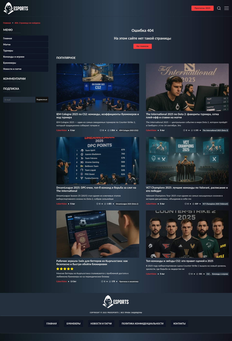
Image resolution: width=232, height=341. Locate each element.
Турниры (8, 50)
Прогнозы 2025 (202, 8)
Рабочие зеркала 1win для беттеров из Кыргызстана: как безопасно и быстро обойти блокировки (92, 262)
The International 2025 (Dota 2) (215, 130)
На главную (143, 46)
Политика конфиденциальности (142, 323)
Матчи (6, 44)
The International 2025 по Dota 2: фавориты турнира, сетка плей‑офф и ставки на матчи (182, 115)
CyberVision (61, 130)
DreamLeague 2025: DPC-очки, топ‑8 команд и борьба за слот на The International (96, 189)
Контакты (179, 323)
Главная (7, 38)
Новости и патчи (12, 68)
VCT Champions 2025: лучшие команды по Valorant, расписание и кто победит (187, 189)
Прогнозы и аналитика (128, 281)
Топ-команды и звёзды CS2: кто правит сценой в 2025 (179, 261)
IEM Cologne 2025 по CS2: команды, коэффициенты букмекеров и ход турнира (97, 115)
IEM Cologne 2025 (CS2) (128, 130)
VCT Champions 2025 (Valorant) (215, 204)
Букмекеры (9, 62)
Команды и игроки (220, 274)
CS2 (208, 274)
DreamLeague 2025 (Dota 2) (127, 204)
